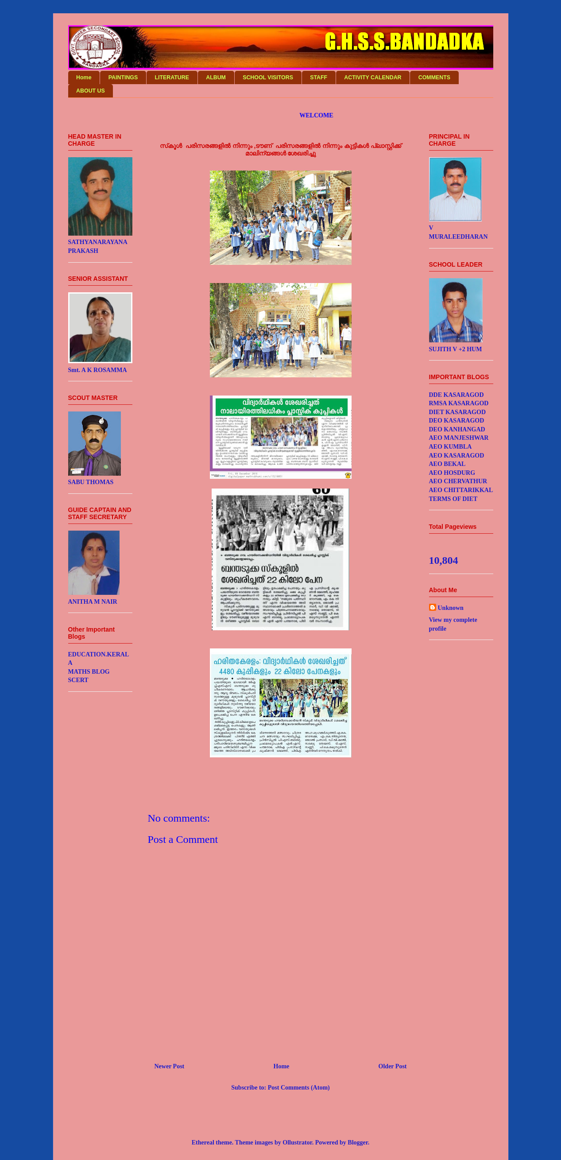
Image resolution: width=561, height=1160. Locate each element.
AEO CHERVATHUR (458, 481)
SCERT (78, 680)
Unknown (451, 608)
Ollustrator (297, 1142)
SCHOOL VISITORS (268, 77)
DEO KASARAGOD (456, 420)
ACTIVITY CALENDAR (372, 77)
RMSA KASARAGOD (459, 403)
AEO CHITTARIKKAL (461, 490)
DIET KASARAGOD (457, 412)
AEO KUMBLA (450, 446)
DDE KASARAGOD (456, 395)
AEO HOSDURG (452, 472)
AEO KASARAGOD (456, 455)
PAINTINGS (123, 77)
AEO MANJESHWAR (459, 438)
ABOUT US (90, 91)
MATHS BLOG (89, 671)
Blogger (358, 1142)
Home (83, 77)
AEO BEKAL (447, 464)
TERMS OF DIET (453, 499)
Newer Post (170, 1066)
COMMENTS (434, 77)
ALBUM (216, 77)
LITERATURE (172, 77)
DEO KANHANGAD (457, 429)
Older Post (393, 1066)
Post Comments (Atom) (299, 1087)
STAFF (318, 77)
